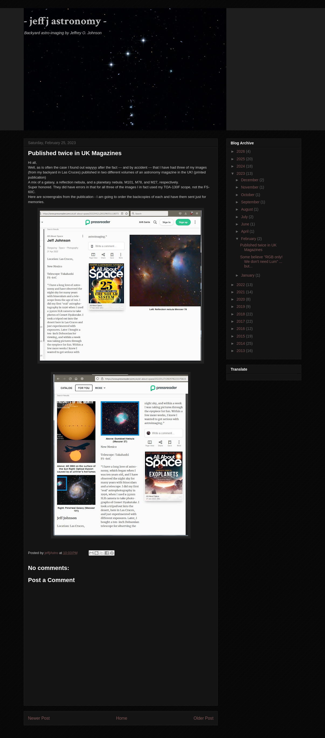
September (250, 202)
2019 (241, 306)
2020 (241, 299)
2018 (241, 314)
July (245, 217)
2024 (241, 166)
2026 (241, 151)
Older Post (203, 718)
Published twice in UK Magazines (258, 247)
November (250, 187)
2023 (241, 173)
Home (121, 718)
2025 (241, 159)
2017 (241, 321)
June (245, 224)
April (245, 231)
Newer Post (39, 718)
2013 (241, 351)
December (250, 180)
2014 (241, 343)
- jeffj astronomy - (65, 21)
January (248, 275)
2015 (241, 336)
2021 (241, 292)
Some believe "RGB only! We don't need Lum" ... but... (261, 261)
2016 (241, 328)
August (247, 209)
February (249, 238)
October (248, 195)
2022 (241, 285)
